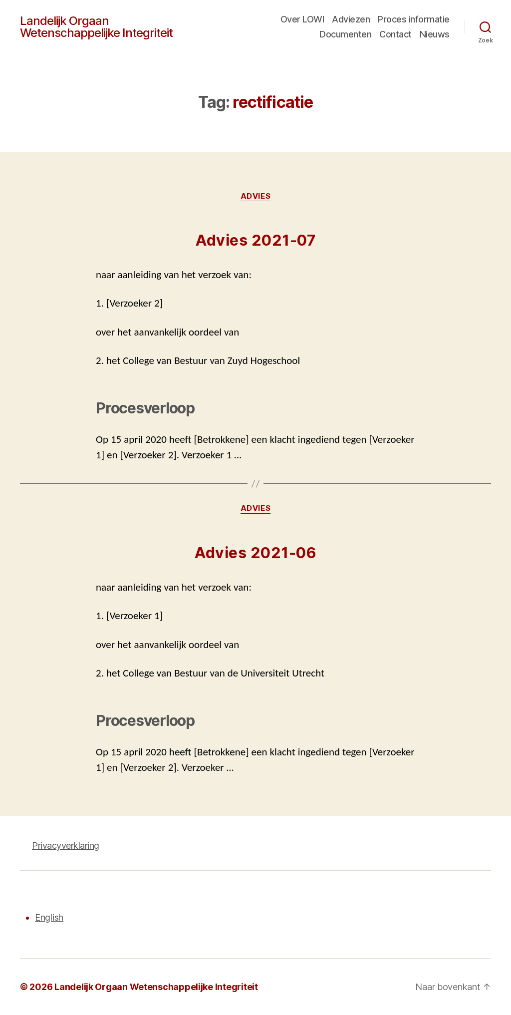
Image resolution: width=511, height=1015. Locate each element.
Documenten (345, 34)
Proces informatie (414, 19)
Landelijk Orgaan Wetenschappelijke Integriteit (96, 27)
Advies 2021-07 (255, 240)
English (49, 917)
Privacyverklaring (65, 845)
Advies (255, 196)
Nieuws (435, 34)
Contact (395, 34)
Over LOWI (302, 19)
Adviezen (351, 19)
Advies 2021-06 (255, 553)
